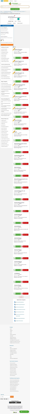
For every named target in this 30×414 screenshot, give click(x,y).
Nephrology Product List (4, 141)
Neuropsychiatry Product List (5, 140)
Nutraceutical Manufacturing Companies (5, 94)
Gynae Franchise (3, 56)
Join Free (11, 0)
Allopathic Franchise (4, 50)
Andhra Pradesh (19, 23)
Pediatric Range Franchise (5, 61)
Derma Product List (4, 128)
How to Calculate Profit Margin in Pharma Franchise (6, 106)
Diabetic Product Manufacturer (5, 73)
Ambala (14, 23)
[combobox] (15, 7)
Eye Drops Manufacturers (5, 95)
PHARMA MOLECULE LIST (13, 351)
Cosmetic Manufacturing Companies (4, 91)
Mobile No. (2, 39)
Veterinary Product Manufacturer (6, 72)
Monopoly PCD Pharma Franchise (6, 87)
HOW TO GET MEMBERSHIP (13, 348)
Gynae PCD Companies (13, 368)
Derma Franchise (3, 55)
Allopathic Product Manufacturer (6, 69)
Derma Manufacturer (4, 70)
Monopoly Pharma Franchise (13, 367)
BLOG (10, 347)
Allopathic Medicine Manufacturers (14, 384)
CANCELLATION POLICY (13, 337)
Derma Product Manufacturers (14, 385)
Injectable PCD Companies (13, 364)
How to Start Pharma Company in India (6, 101)
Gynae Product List (4, 132)
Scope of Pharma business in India (6, 113)
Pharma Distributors (12, 375)
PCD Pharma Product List (4, 126)
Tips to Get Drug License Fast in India (5, 104)
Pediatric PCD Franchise (13, 372)
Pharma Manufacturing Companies (6, 89)
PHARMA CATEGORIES (13, 350)
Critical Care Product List (4, 134)
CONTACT (11, 330)
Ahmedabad (9, 23)
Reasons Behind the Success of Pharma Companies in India (5, 115)
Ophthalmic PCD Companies (13, 365)
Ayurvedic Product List (4, 135)
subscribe (12, 396)
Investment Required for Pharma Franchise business (6, 109)
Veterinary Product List (4, 137)
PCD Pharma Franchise (4, 83)
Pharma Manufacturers (13, 389)
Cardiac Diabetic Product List (5, 138)
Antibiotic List (3, 123)
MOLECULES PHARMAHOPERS (14, 358)
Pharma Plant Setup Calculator (14, 342)
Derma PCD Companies (13, 371)
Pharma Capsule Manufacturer (5, 78)
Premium (19, 21)
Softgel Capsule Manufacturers (14, 382)
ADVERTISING (11, 354)
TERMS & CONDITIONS (13, 334)
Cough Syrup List (3, 120)
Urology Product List (4, 143)
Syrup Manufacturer (4, 75)
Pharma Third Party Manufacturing (6, 66)
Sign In (15, 0)
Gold (15, 21)
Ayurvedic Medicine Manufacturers (14, 381)
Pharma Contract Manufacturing (6, 86)
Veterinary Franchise (4, 53)
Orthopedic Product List (4, 131)
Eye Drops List (3, 125)
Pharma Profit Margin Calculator (15, 341)
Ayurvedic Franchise (4, 49)
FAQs (10, 355)
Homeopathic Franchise (4, 52)
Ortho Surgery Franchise (4, 59)
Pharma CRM (6, 0)
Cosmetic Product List (4, 146)
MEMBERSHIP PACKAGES (13, 338)
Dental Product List (4, 129)
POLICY (11, 333)
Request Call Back (24, 411)
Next (7, 44)
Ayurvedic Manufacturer (4, 67)
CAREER (11, 331)
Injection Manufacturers (13, 388)
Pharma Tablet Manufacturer (5, 76)
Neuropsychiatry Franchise (5, 58)
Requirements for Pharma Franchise (5, 111)
